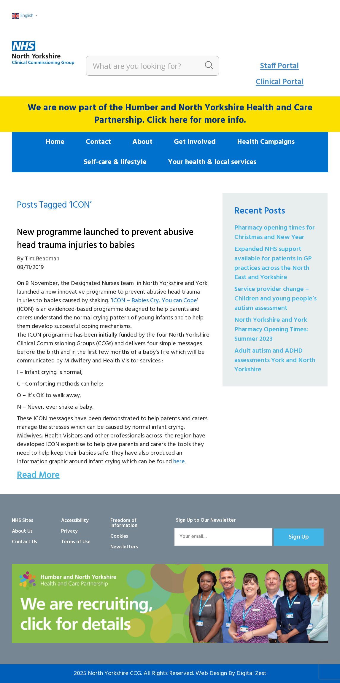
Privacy (69, 531)
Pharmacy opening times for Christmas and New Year (274, 233)
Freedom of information (123, 523)
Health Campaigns (266, 142)
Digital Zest (251, 673)
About (142, 142)
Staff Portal (279, 66)
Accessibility (75, 521)
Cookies (119, 536)
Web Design (211, 673)
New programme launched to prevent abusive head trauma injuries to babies (105, 239)
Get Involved (195, 142)
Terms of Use (75, 542)
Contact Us (24, 542)
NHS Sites (22, 521)
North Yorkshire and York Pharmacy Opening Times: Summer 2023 (271, 329)
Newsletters (124, 547)
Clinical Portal (280, 82)
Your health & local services (212, 162)
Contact (98, 142)
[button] (299, 537)
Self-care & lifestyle (115, 162)
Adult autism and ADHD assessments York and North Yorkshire (274, 360)
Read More (38, 475)
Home (54, 142)
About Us (22, 531)
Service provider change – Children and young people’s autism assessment (275, 298)
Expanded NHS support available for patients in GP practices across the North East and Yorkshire (273, 263)
